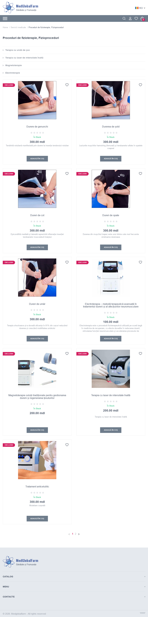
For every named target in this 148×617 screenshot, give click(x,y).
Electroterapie (12, 73)
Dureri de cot (37, 215)
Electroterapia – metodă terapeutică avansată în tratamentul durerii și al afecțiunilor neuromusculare (111, 305)
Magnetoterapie (13, 65)
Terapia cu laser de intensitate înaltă (24, 57)
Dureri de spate (110, 215)
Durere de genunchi (37, 126)
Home (6, 27)
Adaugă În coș (37, 159)
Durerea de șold (111, 126)
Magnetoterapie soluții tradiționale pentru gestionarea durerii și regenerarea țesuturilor (37, 397)
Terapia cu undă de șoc (17, 50)
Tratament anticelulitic (37, 487)
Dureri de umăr (37, 304)
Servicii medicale (18, 27)
